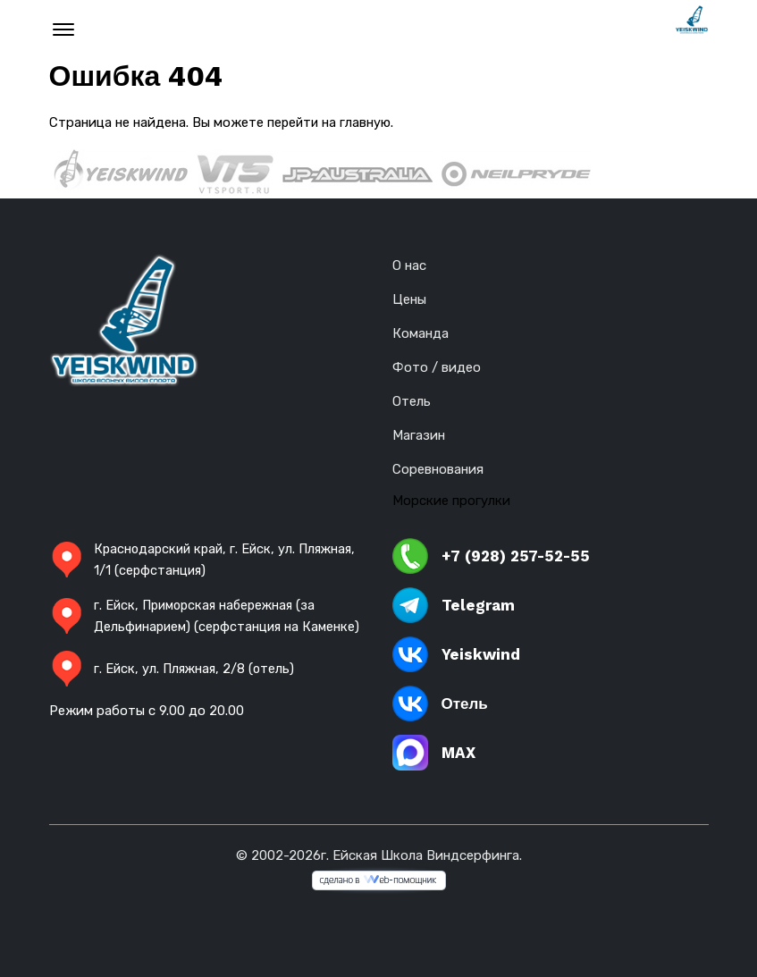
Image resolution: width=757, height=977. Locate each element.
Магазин (418, 435)
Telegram (453, 605)
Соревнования (438, 469)
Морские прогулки (451, 501)
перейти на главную (330, 122)
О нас (409, 265)
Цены (409, 299)
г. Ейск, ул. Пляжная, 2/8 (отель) (174, 690)
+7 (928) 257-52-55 (491, 556)
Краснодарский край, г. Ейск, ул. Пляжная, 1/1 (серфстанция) (207, 559)
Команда (420, 333)
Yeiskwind (456, 654)
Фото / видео (436, 367)
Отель (411, 401)
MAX (433, 753)
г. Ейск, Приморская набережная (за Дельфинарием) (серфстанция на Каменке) (187, 626)
